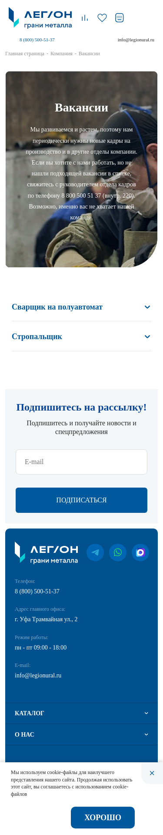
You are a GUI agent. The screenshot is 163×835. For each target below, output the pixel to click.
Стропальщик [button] (37, 336)
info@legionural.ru (136, 39)
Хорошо (102, 817)
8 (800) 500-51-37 (37, 39)
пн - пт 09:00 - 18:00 (41, 647)
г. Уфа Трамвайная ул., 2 (46, 619)
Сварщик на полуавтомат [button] (57, 307)
